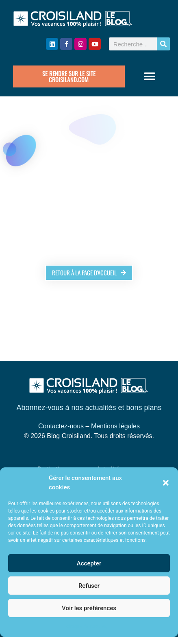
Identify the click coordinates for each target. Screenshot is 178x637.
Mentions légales (115, 426)
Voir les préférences (89, 608)
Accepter (89, 563)
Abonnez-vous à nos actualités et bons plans (88, 408)
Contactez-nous (61, 426)
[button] (166, 483)
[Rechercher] (163, 43)
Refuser (89, 585)
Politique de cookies (84, 626)
